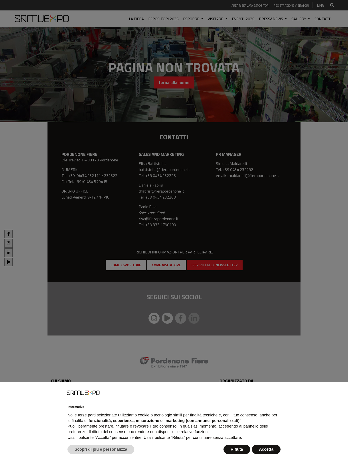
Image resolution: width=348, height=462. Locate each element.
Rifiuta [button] (237, 449)
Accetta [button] (266, 449)
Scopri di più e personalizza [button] (101, 449)
